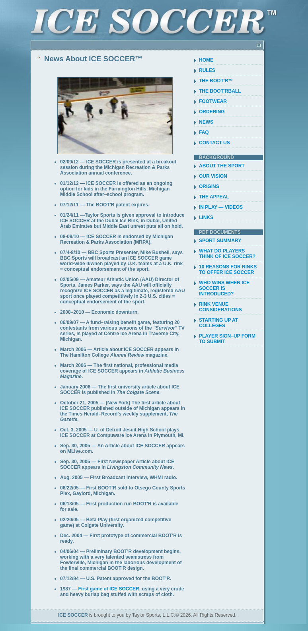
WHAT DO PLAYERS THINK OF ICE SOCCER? (227, 253)
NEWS (206, 122)
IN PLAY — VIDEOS (221, 207)
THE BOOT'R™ (216, 80)
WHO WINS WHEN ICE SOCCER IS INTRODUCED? (224, 288)
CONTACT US (214, 143)
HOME (206, 60)
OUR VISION (213, 176)
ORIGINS (209, 186)
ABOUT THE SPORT (222, 166)
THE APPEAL (214, 197)
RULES (207, 70)
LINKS (206, 217)
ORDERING (212, 112)
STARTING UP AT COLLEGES (218, 322)
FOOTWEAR (213, 101)
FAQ (204, 132)
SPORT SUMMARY (220, 240)
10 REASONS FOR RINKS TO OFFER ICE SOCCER (228, 269)
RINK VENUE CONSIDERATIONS (220, 307)
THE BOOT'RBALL (220, 91)
